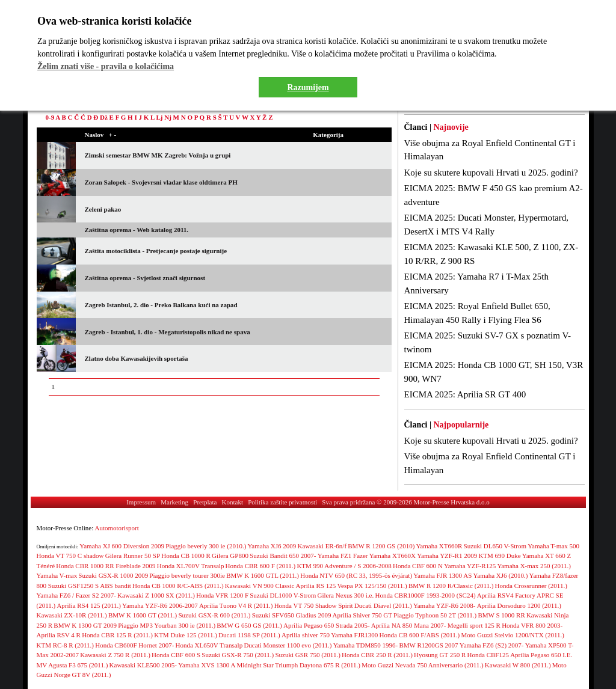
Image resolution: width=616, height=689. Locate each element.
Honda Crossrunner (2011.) (531, 585)
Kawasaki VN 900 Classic (260, 585)
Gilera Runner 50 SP (132, 555)
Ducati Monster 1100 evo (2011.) (287, 645)
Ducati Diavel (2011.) (383, 605)
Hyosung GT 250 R (440, 654)
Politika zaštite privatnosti (282, 502)
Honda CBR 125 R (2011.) (117, 634)
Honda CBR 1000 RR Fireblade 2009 (105, 565)
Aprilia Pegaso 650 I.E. (541, 654)
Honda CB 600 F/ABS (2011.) (419, 634)
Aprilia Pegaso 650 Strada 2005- (326, 625)
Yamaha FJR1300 (354, 634)
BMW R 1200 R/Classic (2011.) (450, 585)
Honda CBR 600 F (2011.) (261, 565)
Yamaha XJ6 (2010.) (500, 575)
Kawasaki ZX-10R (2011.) (72, 615)
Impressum (141, 502)
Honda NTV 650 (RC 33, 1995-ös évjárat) (356, 575)
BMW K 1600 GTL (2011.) (262, 575)
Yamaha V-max (57, 575)
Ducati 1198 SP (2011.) (249, 634)
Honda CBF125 (488, 654)
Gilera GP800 (230, 555)
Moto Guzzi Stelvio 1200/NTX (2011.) (512, 634)
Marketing (174, 502)
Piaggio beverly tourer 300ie (187, 575)
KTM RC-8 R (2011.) (65, 645)
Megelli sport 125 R (474, 625)
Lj (159, 117)
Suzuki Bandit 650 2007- (283, 555)
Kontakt (232, 502)
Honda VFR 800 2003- (532, 625)
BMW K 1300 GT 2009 (85, 625)
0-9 (50, 117)
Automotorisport (117, 527)
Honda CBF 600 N (418, 565)
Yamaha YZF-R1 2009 (447, 555)
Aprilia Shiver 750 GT (362, 615)
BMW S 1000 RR (501, 615)
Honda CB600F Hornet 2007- (134, 645)
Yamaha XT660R (439, 546)
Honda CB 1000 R (186, 555)
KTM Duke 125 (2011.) (185, 634)
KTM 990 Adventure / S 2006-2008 (344, 565)
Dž (104, 117)
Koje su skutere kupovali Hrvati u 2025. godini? (491, 172)
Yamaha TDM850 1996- (365, 645)
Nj (167, 117)
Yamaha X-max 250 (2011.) (534, 565)
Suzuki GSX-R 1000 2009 (113, 575)
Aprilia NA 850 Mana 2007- (408, 625)
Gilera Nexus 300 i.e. (345, 595)
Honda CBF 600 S (176, 654)
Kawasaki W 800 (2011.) (518, 665)
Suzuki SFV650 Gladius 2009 (291, 615)
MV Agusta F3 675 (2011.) (72, 665)
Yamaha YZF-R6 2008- (444, 605)
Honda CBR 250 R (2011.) (377, 654)
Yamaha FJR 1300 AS (442, 575)
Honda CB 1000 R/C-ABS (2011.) (177, 585)
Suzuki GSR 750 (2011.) (307, 654)
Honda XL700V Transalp (190, 565)
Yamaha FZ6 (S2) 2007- (492, 645)
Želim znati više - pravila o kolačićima (105, 66)
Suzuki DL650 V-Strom (495, 546)
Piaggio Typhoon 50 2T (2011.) (434, 615)
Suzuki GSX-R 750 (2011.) (238, 654)
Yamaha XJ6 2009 (272, 546)
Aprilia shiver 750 (306, 634)
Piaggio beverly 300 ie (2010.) (205, 546)
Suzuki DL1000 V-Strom (283, 595)
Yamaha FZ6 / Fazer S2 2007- (76, 595)
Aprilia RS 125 (316, 585)
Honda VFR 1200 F (222, 595)
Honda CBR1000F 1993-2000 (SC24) (425, 595)
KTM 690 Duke (499, 555)
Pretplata (205, 502)
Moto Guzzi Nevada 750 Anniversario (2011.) (422, 665)
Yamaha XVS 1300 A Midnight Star (226, 665)
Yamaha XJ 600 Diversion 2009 (121, 546)
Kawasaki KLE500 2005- (143, 665)
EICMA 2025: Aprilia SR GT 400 (465, 394)
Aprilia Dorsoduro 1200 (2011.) (519, 605)
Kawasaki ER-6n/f (322, 546)
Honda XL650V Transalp (209, 645)
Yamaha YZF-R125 (470, 565)
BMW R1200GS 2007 (428, 645)
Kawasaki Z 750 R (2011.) (115, 654)
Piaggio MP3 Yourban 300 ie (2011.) (166, 625)
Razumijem (307, 87)
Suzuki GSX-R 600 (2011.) (215, 615)
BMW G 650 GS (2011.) (249, 625)
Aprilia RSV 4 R (59, 634)
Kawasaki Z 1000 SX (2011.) (156, 595)
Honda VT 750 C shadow (70, 555)
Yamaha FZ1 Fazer (343, 555)
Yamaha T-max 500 (553, 546)
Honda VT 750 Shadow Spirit (313, 605)
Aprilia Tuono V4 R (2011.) (236, 605)
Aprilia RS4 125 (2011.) (89, 605)
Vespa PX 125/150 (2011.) (372, 585)
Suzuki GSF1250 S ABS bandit (89, 585)
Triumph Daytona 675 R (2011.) (317, 665)
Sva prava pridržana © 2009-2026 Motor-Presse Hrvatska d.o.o (406, 502)
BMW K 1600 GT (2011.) (142, 615)
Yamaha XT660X (392, 555)
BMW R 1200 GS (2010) (381, 546)
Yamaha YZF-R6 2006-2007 (160, 605)
